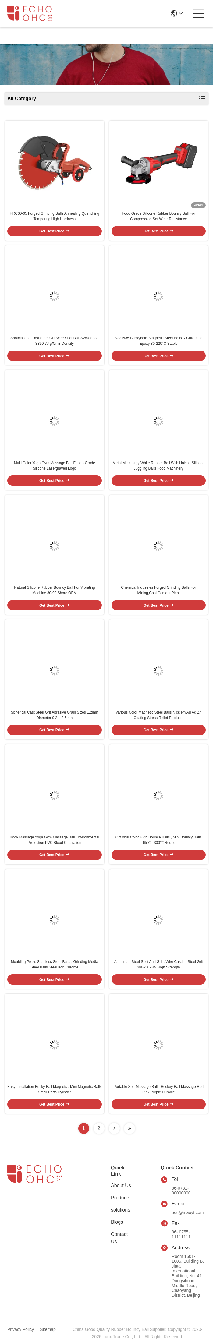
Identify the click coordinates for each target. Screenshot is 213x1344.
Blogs (117, 1222)
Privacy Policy (20, 1329)
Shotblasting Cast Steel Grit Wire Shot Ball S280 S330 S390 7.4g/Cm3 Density (54, 341)
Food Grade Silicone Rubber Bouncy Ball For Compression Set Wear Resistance (158, 216)
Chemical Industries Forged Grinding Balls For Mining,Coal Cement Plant (158, 590)
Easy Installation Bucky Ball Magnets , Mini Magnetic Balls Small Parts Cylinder (54, 1089)
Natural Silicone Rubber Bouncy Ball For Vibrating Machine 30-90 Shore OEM (54, 590)
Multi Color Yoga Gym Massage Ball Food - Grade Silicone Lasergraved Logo (54, 466)
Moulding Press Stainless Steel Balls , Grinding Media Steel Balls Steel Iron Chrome (54, 964)
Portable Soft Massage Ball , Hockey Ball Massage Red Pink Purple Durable (159, 1089)
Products (120, 1197)
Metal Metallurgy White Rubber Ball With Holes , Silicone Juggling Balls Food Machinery (158, 466)
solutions (120, 1209)
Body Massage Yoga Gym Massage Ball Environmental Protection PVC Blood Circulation (54, 840)
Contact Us (119, 1238)
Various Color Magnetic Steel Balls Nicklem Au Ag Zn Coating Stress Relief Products (158, 715)
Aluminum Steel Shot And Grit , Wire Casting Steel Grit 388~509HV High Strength (158, 964)
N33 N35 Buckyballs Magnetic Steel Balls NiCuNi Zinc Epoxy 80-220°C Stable (158, 341)
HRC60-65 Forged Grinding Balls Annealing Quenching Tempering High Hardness (54, 216)
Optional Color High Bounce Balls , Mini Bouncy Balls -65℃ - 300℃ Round (158, 840)
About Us (121, 1185)
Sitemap (47, 1329)
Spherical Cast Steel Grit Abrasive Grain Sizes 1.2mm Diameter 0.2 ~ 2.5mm (54, 715)
